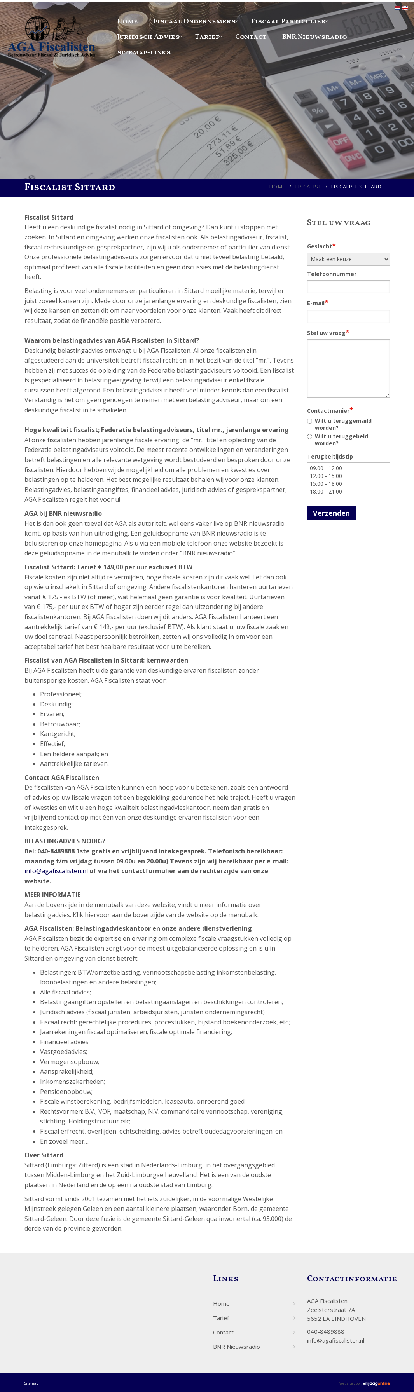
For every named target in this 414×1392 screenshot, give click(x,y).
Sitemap (31, 1383)
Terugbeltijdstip (330, 456)
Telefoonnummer (331, 273)
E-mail (317, 302)
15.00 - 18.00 (348, 484)
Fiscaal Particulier (288, 21)
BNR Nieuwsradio (314, 37)
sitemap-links (144, 53)
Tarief (207, 37)
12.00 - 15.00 (348, 476)
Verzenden (331, 513)
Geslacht (321, 245)
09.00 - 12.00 (348, 468)
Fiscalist (308, 186)
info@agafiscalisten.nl (56, 871)
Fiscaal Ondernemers (195, 21)
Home (127, 21)
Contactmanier (330, 410)
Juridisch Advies (148, 37)
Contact (251, 37)
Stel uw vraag (328, 332)
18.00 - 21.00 (348, 491)
